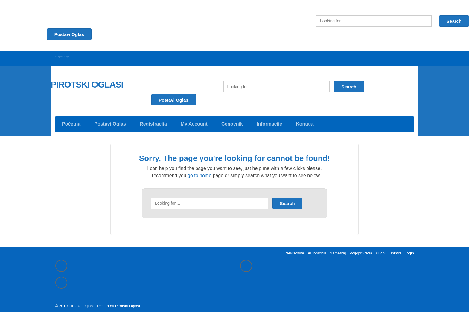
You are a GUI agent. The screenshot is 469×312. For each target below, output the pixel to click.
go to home (199, 172)
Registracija (153, 120)
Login (409, 251)
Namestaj (338, 251)
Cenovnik (232, 120)
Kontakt (305, 120)
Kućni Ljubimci (388, 251)
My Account (194, 120)
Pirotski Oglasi (127, 304)
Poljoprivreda (360, 251)
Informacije (269, 120)
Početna (71, 120)
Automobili (317, 251)
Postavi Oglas (173, 97)
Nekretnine (294, 251)
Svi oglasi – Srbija (73, 56)
